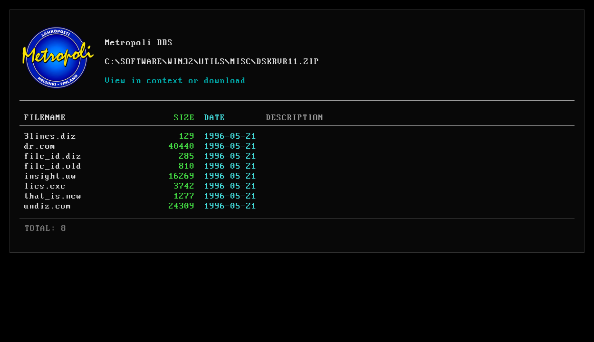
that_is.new (53, 196)
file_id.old (53, 166)
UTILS (212, 61)
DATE (214, 118)
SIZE (184, 118)
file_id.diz (53, 156)
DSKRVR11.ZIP (288, 61)
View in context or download (175, 81)
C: (110, 61)
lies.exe (45, 186)
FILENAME (45, 118)
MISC (240, 61)
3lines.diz (50, 136)
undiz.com (47, 206)
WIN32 (181, 61)
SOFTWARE (142, 61)
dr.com (40, 146)
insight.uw (50, 176)
